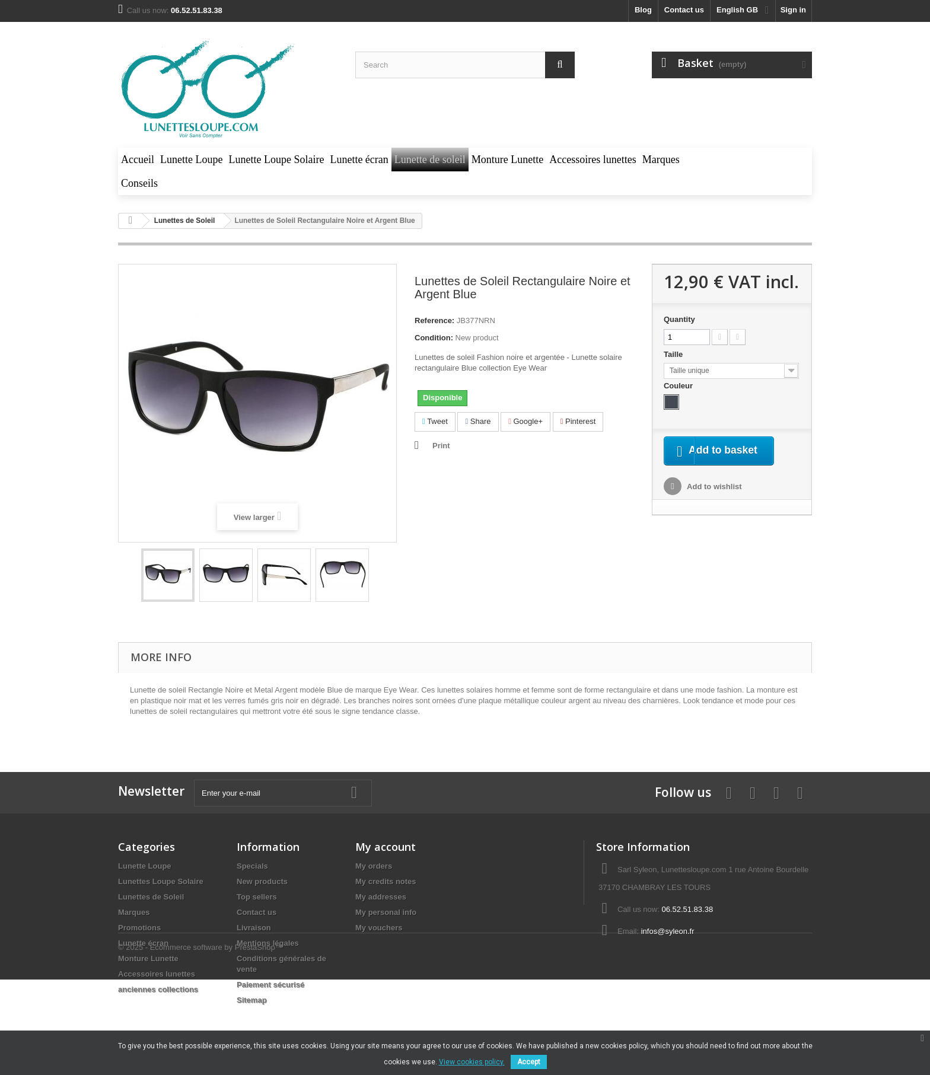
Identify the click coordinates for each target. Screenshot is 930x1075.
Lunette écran (143, 943)
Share (478, 421)
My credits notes (385, 881)
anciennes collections (158, 989)
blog (643, 9)
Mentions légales (268, 943)
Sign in (793, 9)
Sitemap (252, 1000)
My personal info (385, 912)
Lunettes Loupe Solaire (160, 881)
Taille (674, 354)
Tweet (435, 421)
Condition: (434, 337)
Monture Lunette (148, 958)
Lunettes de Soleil (151, 896)
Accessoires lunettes (156, 973)
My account (385, 847)
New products (262, 881)
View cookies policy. (472, 1062)
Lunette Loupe (144, 866)
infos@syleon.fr (668, 931)
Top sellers (257, 896)
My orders (373, 866)
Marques (133, 912)
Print (441, 445)
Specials (252, 866)
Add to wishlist (713, 501)
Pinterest (578, 421)
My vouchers (378, 927)
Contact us (684, 9)
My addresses (380, 896)
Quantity (679, 319)
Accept (528, 1062)
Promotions (139, 927)
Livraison (254, 927)
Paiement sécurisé (270, 984)
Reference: (434, 320)
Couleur (679, 385)
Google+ (525, 421)
